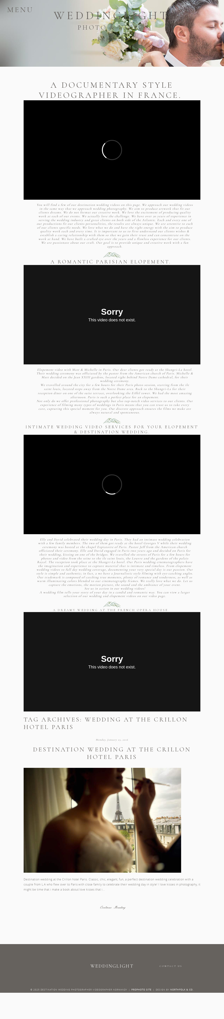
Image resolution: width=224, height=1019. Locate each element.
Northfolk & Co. (182, 989)
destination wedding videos (99, 205)
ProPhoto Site (141, 989)
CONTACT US (170, 966)
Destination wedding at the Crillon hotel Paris (112, 753)
